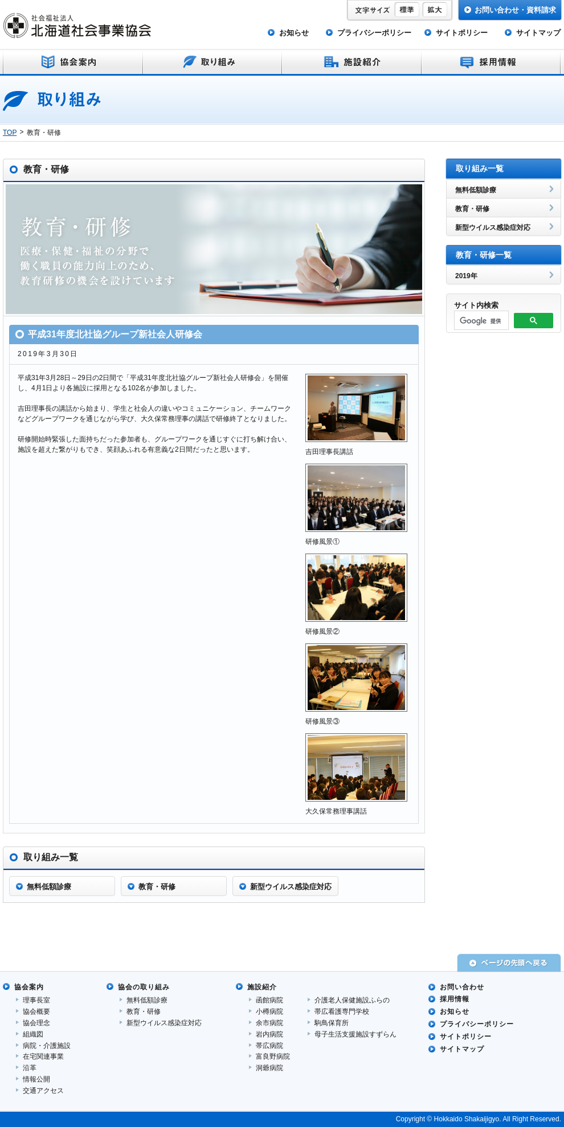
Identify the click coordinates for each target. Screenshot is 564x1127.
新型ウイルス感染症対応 (164, 1023)
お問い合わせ (462, 987)
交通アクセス (43, 1091)
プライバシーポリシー (374, 32)
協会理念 (36, 1023)
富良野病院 (273, 1056)
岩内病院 (269, 1034)
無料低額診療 (146, 1000)
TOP (10, 133)
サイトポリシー (462, 32)
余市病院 (269, 1023)
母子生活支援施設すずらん (355, 1034)
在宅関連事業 (43, 1056)
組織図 (33, 1034)
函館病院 (269, 1000)
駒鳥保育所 (331, 1023)
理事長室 (36, 1000)
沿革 (29, 1068)
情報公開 (36, 1079)
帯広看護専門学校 (341, 1011)
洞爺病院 (269, 1068)
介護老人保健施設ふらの (352, 1000)
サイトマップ (538, 32)
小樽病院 (269, 1011)
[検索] (480, 321)
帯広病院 (269, 1046)
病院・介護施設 (47, 1046)
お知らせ (294, 32)
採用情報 (454, 999)
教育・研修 (143, 1011)
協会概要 (36, 1011)
